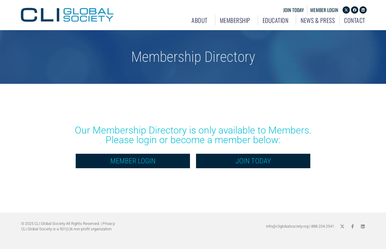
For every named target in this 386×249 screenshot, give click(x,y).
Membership (236, 20)
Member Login (324, 10)
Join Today (293, 10)
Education (277, 20)
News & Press (318, 20)
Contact (354, 20)
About (200, 20)
